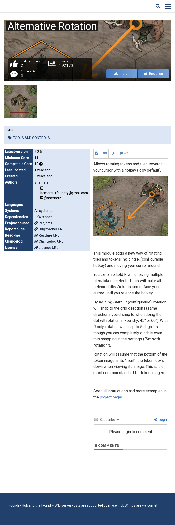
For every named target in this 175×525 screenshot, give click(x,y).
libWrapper (43, 217)
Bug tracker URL (49, 229)
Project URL (45, 223)
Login (160, 420)
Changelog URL (48, 241)
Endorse (153, 74)
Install (121, 74)
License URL (46, 248)
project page (110, 397)
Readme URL (46, 235)
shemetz (41, 182)
